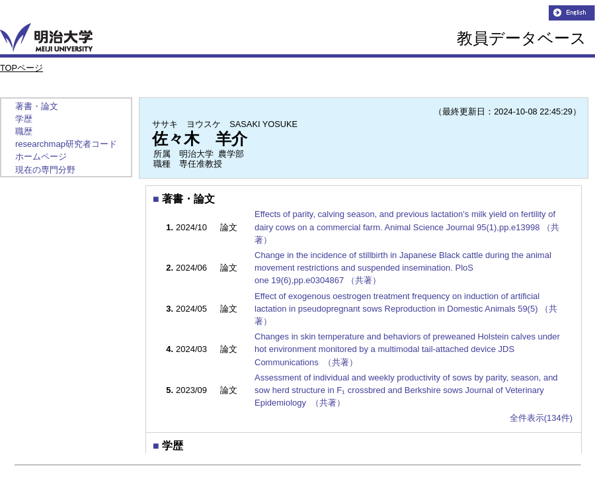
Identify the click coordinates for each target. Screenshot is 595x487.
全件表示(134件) (541, 418)
